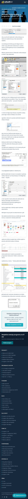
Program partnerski (6, 483)
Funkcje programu (6, 372)
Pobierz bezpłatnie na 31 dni (14, 325)
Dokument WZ (5, 407)
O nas (3, 481)
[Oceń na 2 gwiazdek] (4, 26)
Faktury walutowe (6, 437)
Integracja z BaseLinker (7, 472)
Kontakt (4, 487)
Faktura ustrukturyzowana (8, 374)
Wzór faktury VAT (6, 399)
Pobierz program (7, 342)
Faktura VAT (5, 8)
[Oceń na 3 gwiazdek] (6, 26)
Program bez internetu (7, 453)
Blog (10, 8)
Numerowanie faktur (7, 403)
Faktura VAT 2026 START (8, 353)
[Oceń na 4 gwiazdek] (8, 26)
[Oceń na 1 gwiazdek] (2, 26)
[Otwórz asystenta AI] (19, 495)
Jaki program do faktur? (8, 409)
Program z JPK (5, 431)
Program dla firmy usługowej (9, 420)
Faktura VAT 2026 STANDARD (9, 355)
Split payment (5, 383)
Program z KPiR (5, 474)
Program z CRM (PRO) (7, 435)
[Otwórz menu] (24, 2)
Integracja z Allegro (6, 468)
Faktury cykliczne (6, 439)
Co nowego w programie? (8, 368)
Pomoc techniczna (6, 485)
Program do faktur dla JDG (8, 416)
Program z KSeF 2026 (7, 361)
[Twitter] (4, 497)
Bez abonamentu (6, 388)
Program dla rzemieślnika (8, 422)
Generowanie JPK (6, 392)
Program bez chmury (7, 451)
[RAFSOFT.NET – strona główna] (7, 2)
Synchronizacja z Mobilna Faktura (10, 466)
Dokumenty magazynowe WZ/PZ (10, 390)
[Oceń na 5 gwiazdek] (10, 26)
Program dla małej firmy (8, 418)
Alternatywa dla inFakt (7, 448)
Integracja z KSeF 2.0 (7, 464)
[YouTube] (6, 497)
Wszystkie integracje (7, 462)
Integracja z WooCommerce (9, 470)
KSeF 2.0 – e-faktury (7, 376)
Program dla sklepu (6, 424)
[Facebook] (2, 497)
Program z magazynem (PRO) (9, 433)
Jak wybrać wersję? (6, 370)
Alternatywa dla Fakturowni (8, 446)
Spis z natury (5, 405)
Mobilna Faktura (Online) (8, 359)
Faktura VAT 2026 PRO (7, 357)
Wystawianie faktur (6, 401)
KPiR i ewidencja (6, 385)
